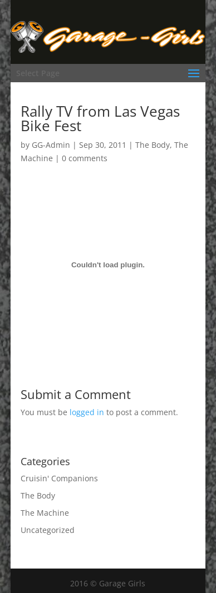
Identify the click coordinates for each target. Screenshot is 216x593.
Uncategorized (48, 530)
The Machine (45, 512)
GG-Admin (51, 144)
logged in (87, 412)
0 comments (84, 158)
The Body (152, 144)
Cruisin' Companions (59, 478)
